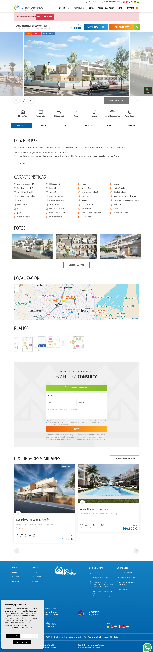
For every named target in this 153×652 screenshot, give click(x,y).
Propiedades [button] (79, 8)
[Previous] (16, 551)
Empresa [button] (66, 8)
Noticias (121, 8)
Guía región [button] (109, 8)
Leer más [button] (23, 164)
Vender (91, 8)
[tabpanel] (44, 503)
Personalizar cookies (29, 636)
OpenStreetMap (120, 319)
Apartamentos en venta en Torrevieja (89, 647)
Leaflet (106, 319)
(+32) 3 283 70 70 (126, 573)
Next (125, 64)
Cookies (64, 637)
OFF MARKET (114, 637)
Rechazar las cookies (22, 642)
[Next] (136, 551)
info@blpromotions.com (110, 2)
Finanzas (131, 125)
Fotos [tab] (65, 125)
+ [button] (17, 287)
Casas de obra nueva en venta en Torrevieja (91, 645)
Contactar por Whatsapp (76, 387)
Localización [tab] (87, 125)
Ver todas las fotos (116, 100)
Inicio (59, 8)
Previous (27, 64)
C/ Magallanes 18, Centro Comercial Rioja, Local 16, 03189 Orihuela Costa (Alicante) (102, 584)
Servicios (99, 8)
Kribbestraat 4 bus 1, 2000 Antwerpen (128, 583)
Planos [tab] (109, 125)
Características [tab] (43, 125)
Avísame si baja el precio (96, 27)
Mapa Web (87, 637)
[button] (31, 100)
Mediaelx (106, 637)
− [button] (17, 290)
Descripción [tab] (21, 125)
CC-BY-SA (135, 319)
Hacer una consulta (121, 27)
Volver (135, 100)
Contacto (130, 8)
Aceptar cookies (12, 636)
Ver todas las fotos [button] (76, 265)
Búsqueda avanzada (45, 17)
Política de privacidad (55, 422)
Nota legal (57, 637)
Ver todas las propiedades (125, 459)
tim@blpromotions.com (127, 578)
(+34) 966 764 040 (91, 2)
